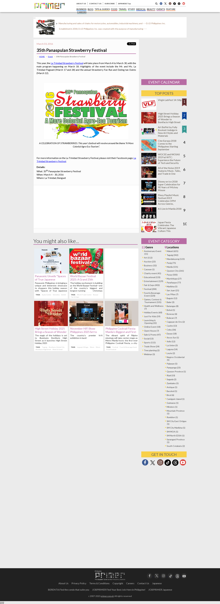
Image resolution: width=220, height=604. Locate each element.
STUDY (131, 9)
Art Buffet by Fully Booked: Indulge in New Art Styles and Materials (168, 131)
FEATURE (170, 9)
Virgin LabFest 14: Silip (170, 99)
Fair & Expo (75, 297)
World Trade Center (84, 295)
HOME (42, 56)
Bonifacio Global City (56, 347)
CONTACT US (95, 3)
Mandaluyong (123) (176, 259)
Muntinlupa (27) (174, 278)
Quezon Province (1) (176, 371)
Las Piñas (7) (172, 294)
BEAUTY (151, 9)
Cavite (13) (172, 325)
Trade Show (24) (151, 346)
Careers (130, 583)
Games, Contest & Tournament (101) (153, 300)
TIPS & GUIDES (102, 9)
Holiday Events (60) (153, 312)
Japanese (157, 583)
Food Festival (111, 349)
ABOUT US (81, 3)
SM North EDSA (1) (175, 435)
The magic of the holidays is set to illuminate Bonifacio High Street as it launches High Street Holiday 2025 (51, 339)
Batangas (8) (172, 306)
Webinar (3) (149, 354)
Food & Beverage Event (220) (152, 294)
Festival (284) (150, 289)
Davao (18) (172, 333)
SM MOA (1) (172, 431)
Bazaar (95, 295)
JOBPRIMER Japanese (160, 589)
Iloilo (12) (171, 341)
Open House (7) (151, 330)
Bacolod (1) (172, 391)
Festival (115, 347)
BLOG (90, 9)
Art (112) (148, 257)
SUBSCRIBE (110, 3)
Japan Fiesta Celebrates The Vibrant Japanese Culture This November (167, 228)
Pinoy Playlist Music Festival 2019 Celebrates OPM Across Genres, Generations (168, 201)
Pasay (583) (172, 274)
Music (92, 347)
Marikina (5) (172, 286)
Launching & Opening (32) (150, 321)
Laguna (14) (172, 349)
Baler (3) (170, 302)
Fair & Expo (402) (152, 285)
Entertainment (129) (153, 281)
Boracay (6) (172, 314)
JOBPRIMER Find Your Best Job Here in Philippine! (118, 589)
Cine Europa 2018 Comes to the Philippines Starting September (168, 145)
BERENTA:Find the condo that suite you (68, 589)
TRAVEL (123, 9)
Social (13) (149, 338)
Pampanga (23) (174, 367)
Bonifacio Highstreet (43, 349)
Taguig (44, 347)
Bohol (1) (171, 310)
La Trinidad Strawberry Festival (67, 63)
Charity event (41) (152, 273)
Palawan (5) (172, 363)
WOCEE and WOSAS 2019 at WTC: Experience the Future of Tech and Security (169, 158)
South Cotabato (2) (176, 446)
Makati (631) (172, 251)
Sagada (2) (171, 379)
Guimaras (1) (172, 403)
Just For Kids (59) (152, 316)
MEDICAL (141, 9)
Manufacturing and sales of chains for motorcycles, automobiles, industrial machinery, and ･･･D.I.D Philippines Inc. (111, 23)
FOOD (114, 9)
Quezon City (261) (175, 270)
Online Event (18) (152, 326)
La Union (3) (172, 345)
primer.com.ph (107, 596)
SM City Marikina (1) (176, 427)
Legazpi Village (82, 347)
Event (50, 56)
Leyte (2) (171, 353)
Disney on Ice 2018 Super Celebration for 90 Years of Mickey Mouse (169, 186)
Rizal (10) (171, 375)
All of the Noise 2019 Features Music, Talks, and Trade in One (169, 170)
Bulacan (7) (172, 318)
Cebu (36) (171, 329)
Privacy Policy (78, 583)
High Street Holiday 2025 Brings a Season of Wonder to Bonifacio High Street (51, 332)
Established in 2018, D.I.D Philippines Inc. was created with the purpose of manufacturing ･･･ (103, 28)
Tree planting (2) (152, 350)
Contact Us (143, 583)
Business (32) (150, 265)
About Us (63, 583)
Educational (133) (152, 277)
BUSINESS (81, 9)
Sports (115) (150, 342)
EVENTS (161, 9)
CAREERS (81, 12)
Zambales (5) (173, 383)
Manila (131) (172, 267)
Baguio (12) (172, 298)
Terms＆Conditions (99, 583)
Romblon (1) (172, 417)
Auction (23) (150, 261)
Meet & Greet (58, 349)
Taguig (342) (172, 255)
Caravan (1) (149, 269)
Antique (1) (172, 387)
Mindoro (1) (172, 407)
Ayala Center (46, 295)
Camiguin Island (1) (175, 399)
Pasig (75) (171, 263)
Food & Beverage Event (128, 347)
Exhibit (63, 295)
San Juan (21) (173, 290)
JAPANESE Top (124, 3)
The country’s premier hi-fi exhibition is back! (86, 336)
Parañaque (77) (174, 282)
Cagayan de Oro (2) (176, 322)
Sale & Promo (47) (152, 334)
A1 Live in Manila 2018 (169, 208)
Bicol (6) (170, 395)
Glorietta (56, 295)
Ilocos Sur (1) (173, 337)
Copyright (118, 583)
